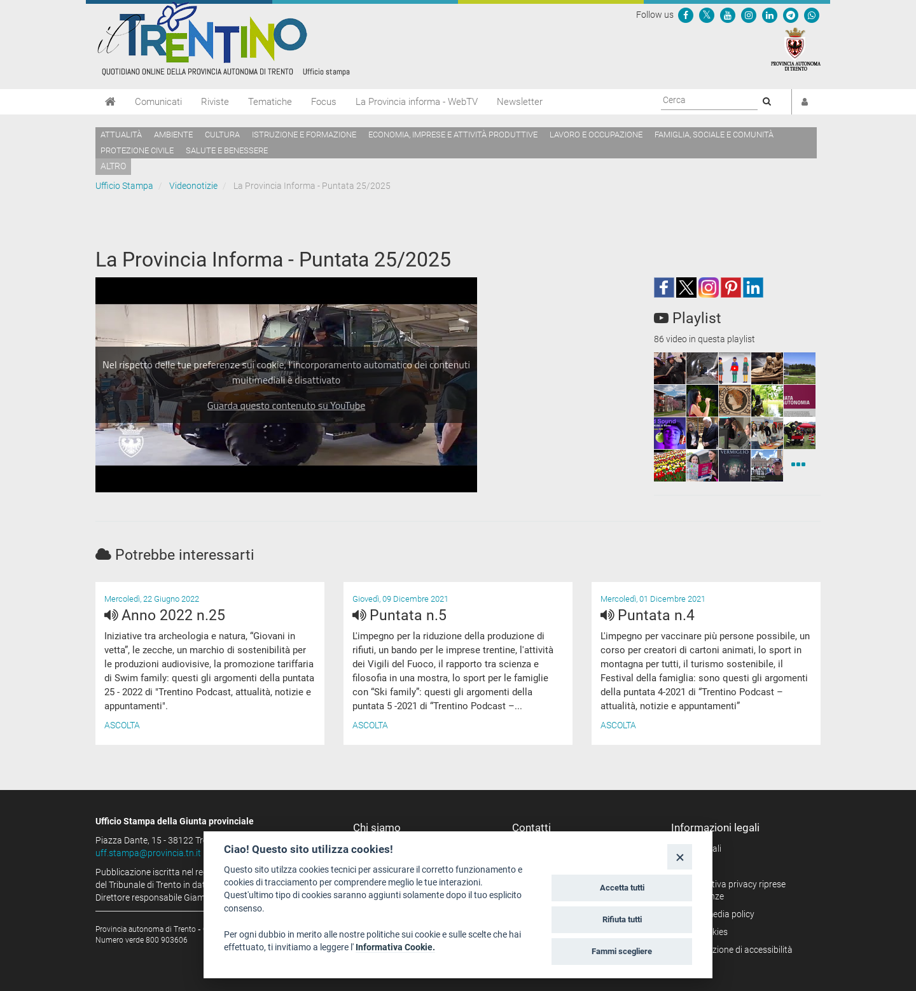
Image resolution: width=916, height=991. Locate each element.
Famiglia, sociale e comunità (714, 134)
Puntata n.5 (399, 615)
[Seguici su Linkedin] (770, 15)
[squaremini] (670, 368)
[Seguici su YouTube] (728, 15)
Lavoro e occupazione (596, 134)
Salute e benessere (227, 150)
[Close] (679, 856)
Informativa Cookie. (395, 947)
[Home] (110, 101)
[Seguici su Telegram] (791, 15)
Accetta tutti (622, 887)
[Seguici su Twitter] (707, 15)
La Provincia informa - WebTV (417, 101)
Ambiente (173, 134)
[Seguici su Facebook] (686, 15)
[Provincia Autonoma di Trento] (796, 48)
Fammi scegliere (622, 951)
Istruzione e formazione (304, 134)
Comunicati (158, 101)
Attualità (121, 134)
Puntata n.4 (647, 615)
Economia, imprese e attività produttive (453, 134)
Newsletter (520, 101)
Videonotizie (193, 186)
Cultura (222, 134)
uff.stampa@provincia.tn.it (148, 853)
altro (113, 166)
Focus (324, 101)
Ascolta (122, 725)
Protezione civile (137, 150)
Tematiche (270, 101)
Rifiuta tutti (622, 919)
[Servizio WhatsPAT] (812, 15)
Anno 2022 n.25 (164, 615)
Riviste (215, 101)
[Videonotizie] (798, 466)
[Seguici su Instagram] (749, 15)
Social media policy (717, 914)
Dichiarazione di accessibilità (736, 950)
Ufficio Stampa (124, 186)
